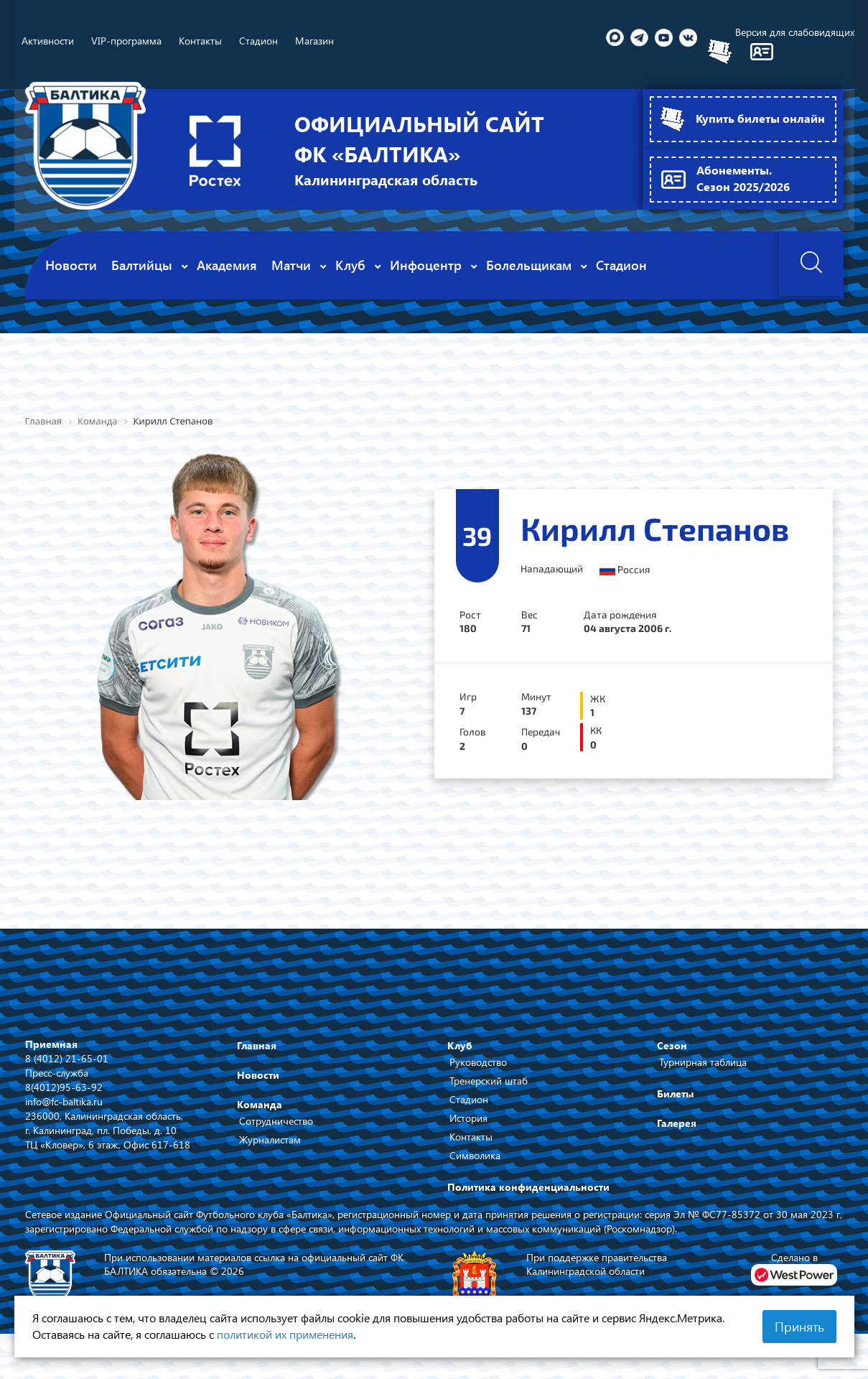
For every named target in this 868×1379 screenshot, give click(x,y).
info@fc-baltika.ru (64, 1100)
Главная (256, 1044)
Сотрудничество (276, 1120)
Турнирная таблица (703, 1061)
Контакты (471, 1136)
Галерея (676, 1122)
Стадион (468, 1098)
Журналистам (270, 1139)
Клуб (459, 1044)
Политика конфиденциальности (528, 1186)
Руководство (478, 1061)
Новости (258, 1074)
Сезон (672, 1044)
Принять (799, 1326)
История (468, 1117)
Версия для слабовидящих (794, 32)
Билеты (675, 1093)
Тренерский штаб (488, 1080)
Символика (474, 1154)
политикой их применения (285, 1334)
